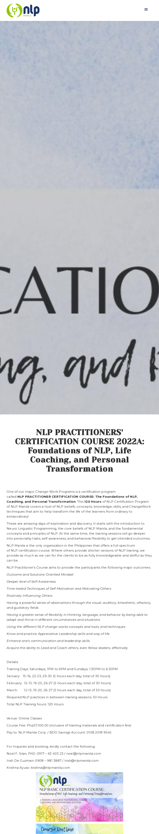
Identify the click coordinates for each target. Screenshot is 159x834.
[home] (23, 10)
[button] (146, 9)
